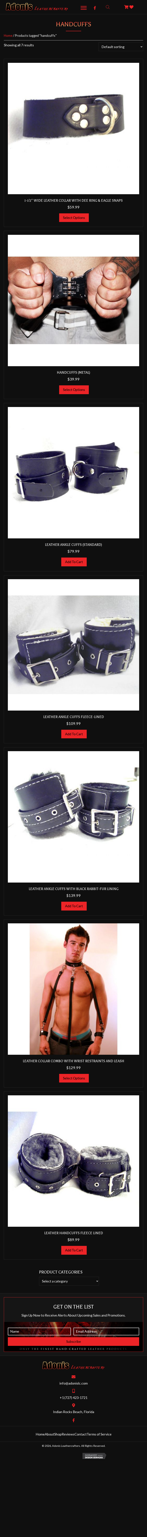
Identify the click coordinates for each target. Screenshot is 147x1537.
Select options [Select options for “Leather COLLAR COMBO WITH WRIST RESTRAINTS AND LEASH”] (74, 1078)
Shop (58, 1434)
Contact (80, 1434)
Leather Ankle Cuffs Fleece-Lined (73, 717)
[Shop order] (121, 46)
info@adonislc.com (74, 1383)
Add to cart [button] (74, 562)
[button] (95, 8)
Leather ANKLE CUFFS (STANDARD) (73, 545)
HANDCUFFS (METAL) (73, 372)
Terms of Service (99, 1434)
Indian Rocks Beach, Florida (73, 1412)
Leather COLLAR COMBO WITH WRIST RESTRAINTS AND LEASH (73, 1061)
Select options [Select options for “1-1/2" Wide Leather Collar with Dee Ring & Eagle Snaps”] (74, 217)
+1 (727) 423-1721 (73, 1397)
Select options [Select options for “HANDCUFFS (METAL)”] (74, 389)
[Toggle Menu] (84, 8)
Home (8, 36)
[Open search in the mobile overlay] (108, 7)
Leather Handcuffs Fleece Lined (73, 1233)
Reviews (68, 1434)
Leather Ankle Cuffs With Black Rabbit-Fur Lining (73, 889)
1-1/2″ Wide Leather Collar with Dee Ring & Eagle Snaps (73, 200)
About (49, 1434)
